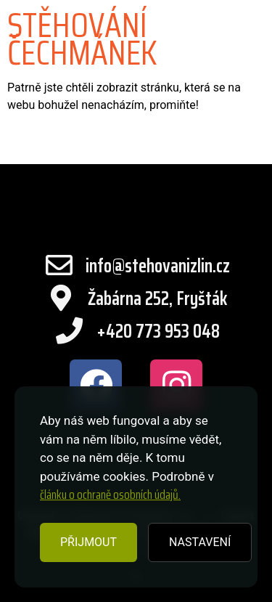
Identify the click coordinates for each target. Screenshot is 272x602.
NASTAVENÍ (200, 542)
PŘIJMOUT (88, 542)
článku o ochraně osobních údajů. (110, 494)
